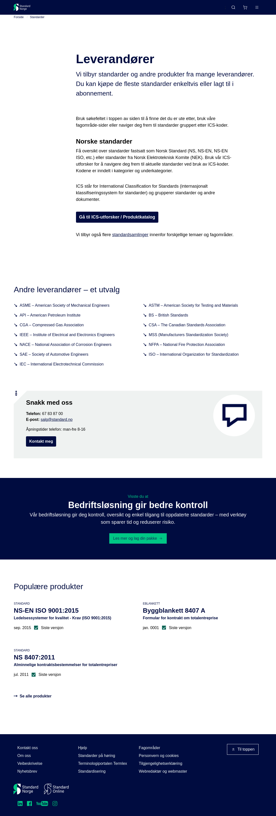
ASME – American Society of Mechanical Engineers (64, 313)
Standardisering (91, 771)
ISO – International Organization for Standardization (194, 362)
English (210, 9)
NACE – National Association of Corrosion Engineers (65, 352)
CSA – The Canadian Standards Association (187, 332)
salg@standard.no (57, 427)
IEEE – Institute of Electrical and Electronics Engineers (67, 342)
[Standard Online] (56, 789)
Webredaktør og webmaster (163, 771)
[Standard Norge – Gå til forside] (25, 9)
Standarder (55, 9)
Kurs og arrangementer (127, 9)
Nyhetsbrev (27, 771)
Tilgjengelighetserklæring (160, 763)
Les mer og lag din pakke (138, 546)
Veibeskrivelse (29, 763)
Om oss (24, 756)
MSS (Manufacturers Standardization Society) (188, 342)
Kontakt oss (27, 748)
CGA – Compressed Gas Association (52, 332)
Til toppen (243, 749)
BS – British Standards (168, 323)
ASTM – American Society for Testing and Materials (193, 313)
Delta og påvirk (86, 9)
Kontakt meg (41, 449)
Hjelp (82, 748)
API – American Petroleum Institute (50, 323)
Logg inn (250, 9)
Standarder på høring (96, 756)
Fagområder (149, 748)
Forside (19, 24)
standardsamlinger (130, 242)
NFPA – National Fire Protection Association (187, 352)
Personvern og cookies (159, 756)
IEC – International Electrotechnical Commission (61, 372)
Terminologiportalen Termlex (102, 763)
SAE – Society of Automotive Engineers (54, 362)
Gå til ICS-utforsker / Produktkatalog (117, 224)
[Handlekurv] (230, 9)
